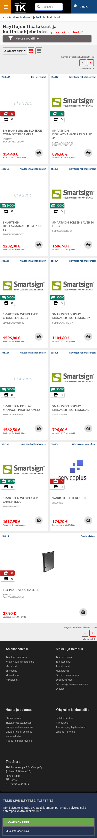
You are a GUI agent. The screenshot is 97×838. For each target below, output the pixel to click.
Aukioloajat (12, 679)
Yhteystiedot (12, 675)
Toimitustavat (63, 661)
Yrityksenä (11, 670)
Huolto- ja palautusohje (19, 740)
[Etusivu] (20, 12)
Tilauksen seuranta (16, 657)
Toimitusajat (63, 666)
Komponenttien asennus (19, 727)
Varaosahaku (13, 736)
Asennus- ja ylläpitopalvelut (71, 727)
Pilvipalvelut (62, 722)
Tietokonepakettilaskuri (19, 722)
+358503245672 (17, 784)
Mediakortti (12, 666)
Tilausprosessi (64, 657)
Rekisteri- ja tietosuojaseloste (72, 684)
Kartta (11, 780)
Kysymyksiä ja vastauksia (20, 661)
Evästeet (60, 688)
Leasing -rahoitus (65, 731)
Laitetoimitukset (65, 718)
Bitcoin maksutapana (68, 675)
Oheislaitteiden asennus (19, 731)
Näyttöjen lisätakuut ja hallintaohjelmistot (31, 17)
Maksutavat (62, 670)
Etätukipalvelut (14, 718)
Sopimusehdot (64, 679)
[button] (39, 153)
